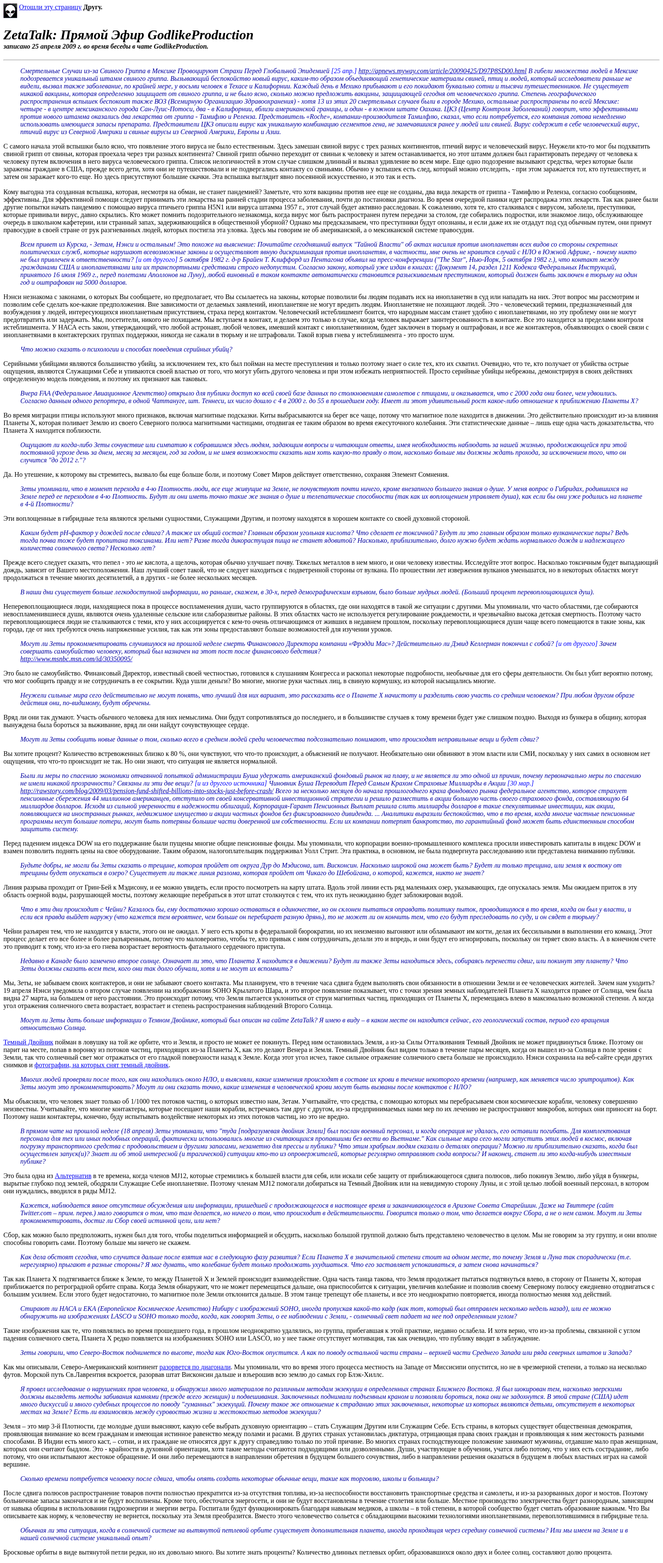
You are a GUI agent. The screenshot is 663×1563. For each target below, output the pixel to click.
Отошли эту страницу (50, 7)
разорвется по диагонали (194, 1367)
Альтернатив (73, 1175)
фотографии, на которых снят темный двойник (101, 1065)
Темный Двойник (28, 1042)
